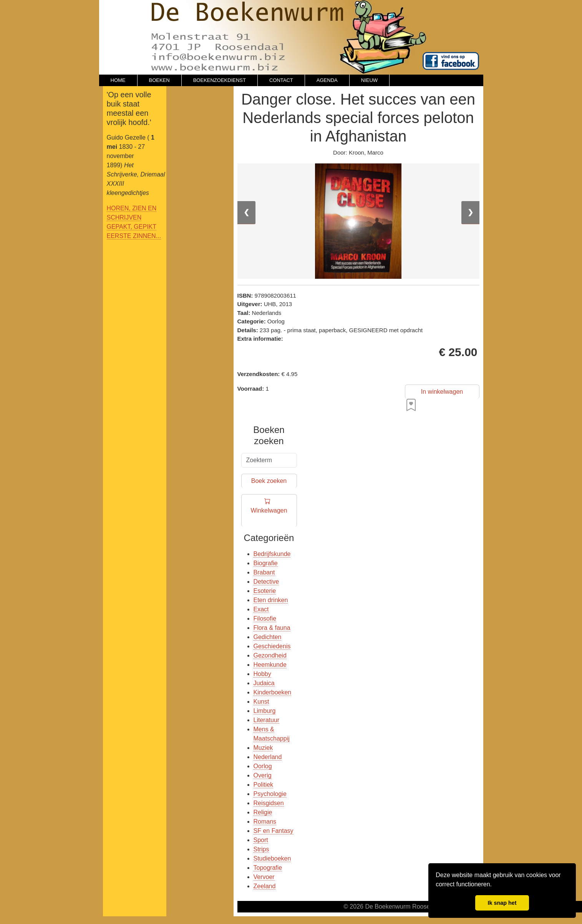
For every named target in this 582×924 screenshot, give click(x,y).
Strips (261, 849)
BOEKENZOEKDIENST (219, 80)
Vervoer (264, 877)
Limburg (265, 711)
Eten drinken (271, 600)
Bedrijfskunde (272, 554)
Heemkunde (270, 664)
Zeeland (265, 886)
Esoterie (265, 591)
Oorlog (263, 766)
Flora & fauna (272, 627)
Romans (265, 821)
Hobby (262, 674)
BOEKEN (159, 80)
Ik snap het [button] (501, 903)
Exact (261, 609)
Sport (261, 840)
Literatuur (267, 720)
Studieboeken (272, 858)
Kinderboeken (273, 692)
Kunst (261, 701)
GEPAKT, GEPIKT (132, 226)
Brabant (264, 572)
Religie (263, 812)
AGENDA (327, 80)
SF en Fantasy (273, 830)
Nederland (268, 757)
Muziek (263, 747)
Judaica (264, 683)
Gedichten (268, 637)
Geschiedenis (272, 646)
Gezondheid (270, 655)
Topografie (268, 867)
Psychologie (270, 794)
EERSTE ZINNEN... (134, 236)
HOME (118, 80)
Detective (266, 581)
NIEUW (369, 80)
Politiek (264, 784)
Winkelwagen (268, 511)
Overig (263, 775)
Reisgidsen (269, 803)
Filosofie (265, 618)
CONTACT (281, 80)
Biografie (266, 563)
